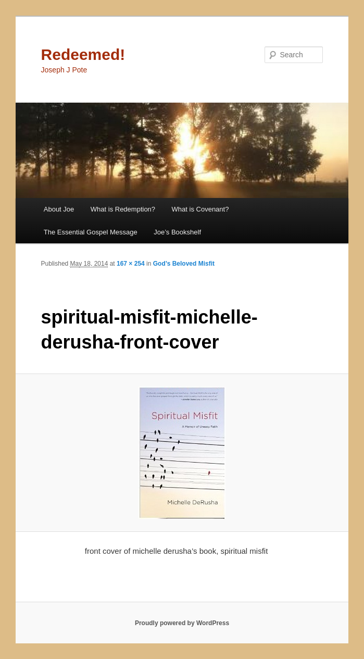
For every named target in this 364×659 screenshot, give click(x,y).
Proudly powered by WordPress (182, 623)
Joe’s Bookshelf (177, 232)
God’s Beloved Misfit (184, 263)
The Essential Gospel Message (90, 232)
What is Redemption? (123, 209)
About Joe (59, 209)
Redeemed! (83, 54)
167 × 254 (131, 263)
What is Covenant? (200, 209)
